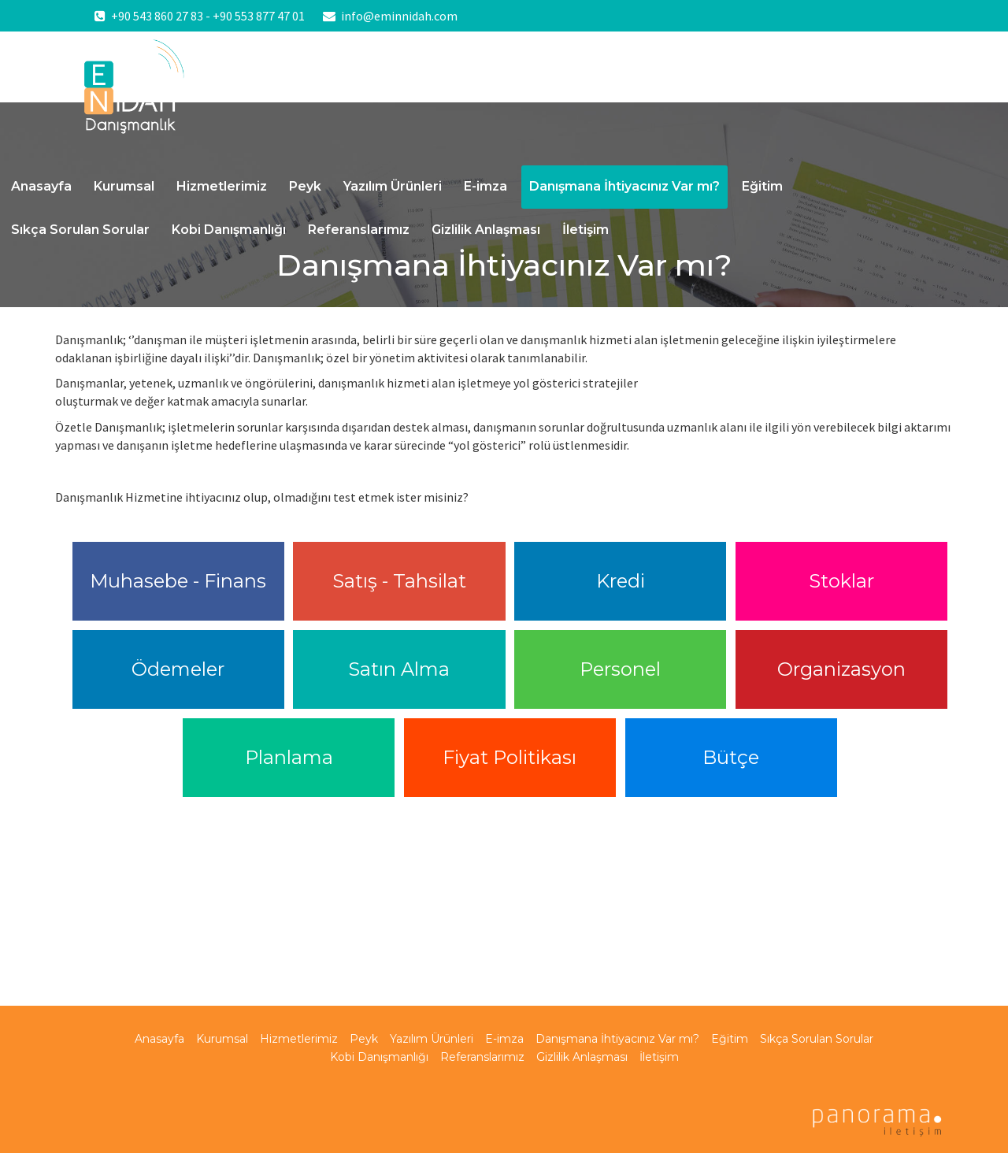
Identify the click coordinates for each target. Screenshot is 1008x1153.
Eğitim (762, 186)
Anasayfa (41, 186)
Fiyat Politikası (509, 757)
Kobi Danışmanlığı (229, 229)
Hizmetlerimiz (221, 186)
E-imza (485, 186)
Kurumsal (124, 186)
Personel (620, 669)
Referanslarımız (359, 229)
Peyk (305, 186)
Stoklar (841, 580)
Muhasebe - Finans (178, 580)
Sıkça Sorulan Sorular (80, 229)
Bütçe (730, 757)
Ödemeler (178, 669)
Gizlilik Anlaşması (486, 229)
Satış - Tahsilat (399, 580)
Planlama (289, 757)
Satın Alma (399, 669)
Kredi (620, 580)
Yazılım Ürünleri (392, 186)
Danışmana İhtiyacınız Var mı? (624, 186)
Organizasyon (841, 669)
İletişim (585, 229)
